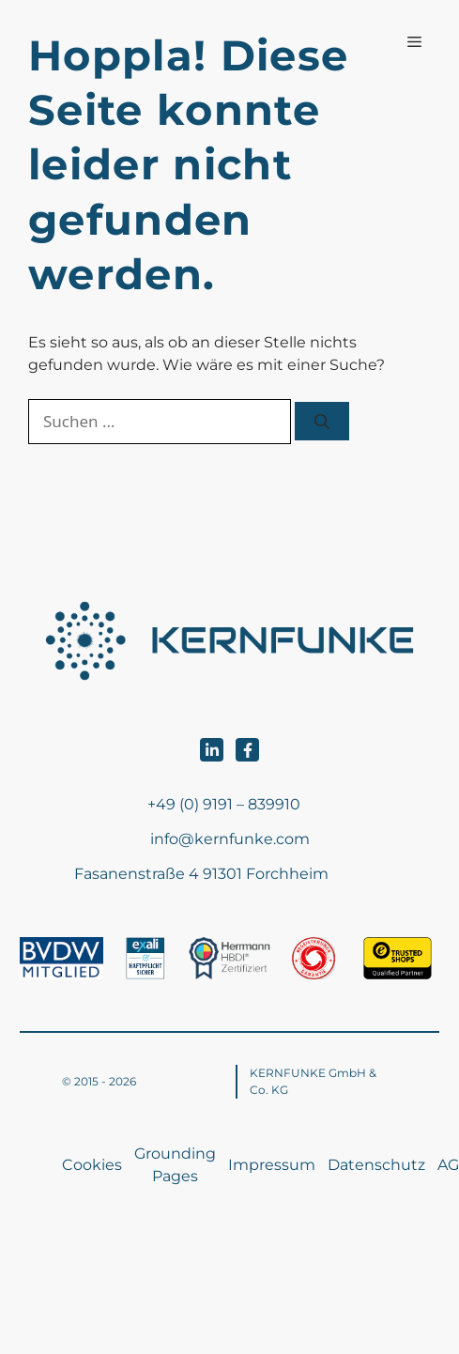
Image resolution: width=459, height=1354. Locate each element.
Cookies (92, 1165)
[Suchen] (322, 421)
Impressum (271, 1165)
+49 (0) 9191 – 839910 (223, 804)
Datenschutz (376, 1165)
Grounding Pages (175, 1165)
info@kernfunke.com (230, 839)
